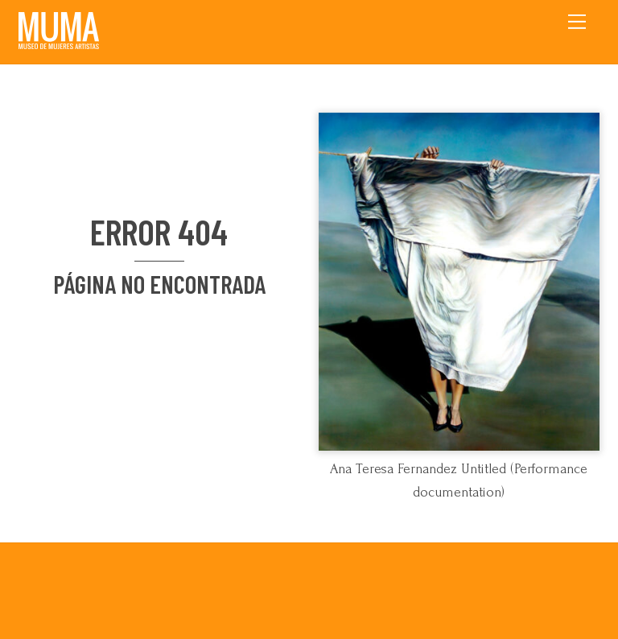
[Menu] (577, 22)
